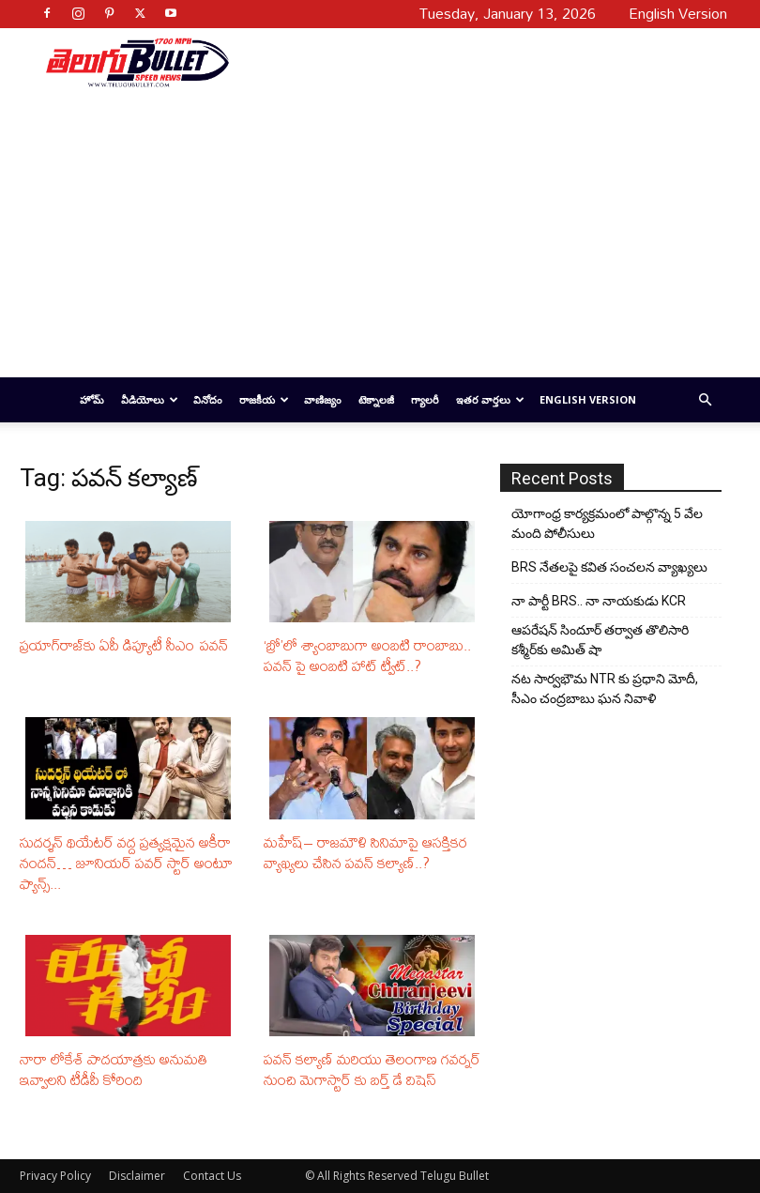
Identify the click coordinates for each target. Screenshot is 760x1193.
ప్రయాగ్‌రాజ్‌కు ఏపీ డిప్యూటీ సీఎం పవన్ (124, 645)
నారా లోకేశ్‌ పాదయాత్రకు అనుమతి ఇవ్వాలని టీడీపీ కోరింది (113, 1069)
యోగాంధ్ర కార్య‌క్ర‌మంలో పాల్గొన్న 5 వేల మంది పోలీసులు (607, 523)
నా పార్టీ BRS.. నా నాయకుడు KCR (598, 600)
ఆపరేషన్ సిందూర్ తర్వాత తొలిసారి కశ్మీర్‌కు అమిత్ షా (600, 639)
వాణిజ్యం (323, 399)
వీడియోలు (149, 399)
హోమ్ (92, 399)
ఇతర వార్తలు (490, 399)
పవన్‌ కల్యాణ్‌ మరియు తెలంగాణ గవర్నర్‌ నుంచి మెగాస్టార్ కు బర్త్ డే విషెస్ (372, 1069)
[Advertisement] (471, 62)
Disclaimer (137, 1176)
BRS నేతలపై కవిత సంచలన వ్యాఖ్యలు (609, 566)
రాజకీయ (264, 399)
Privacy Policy (55, 1176)
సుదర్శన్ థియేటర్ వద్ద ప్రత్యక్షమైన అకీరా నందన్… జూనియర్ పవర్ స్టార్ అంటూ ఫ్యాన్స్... (126, 862)
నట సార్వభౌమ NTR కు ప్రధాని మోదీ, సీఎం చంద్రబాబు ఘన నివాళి (604, 688)
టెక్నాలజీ (376, 399)
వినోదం (207, 399)
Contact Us (212, 1176)
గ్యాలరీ (425, 399)
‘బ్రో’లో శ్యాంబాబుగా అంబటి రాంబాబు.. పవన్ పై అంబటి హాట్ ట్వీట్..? (367, 655)
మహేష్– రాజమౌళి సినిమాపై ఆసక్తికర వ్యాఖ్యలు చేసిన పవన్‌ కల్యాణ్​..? (365, 852)
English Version (588, 399)
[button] (704, 400)
